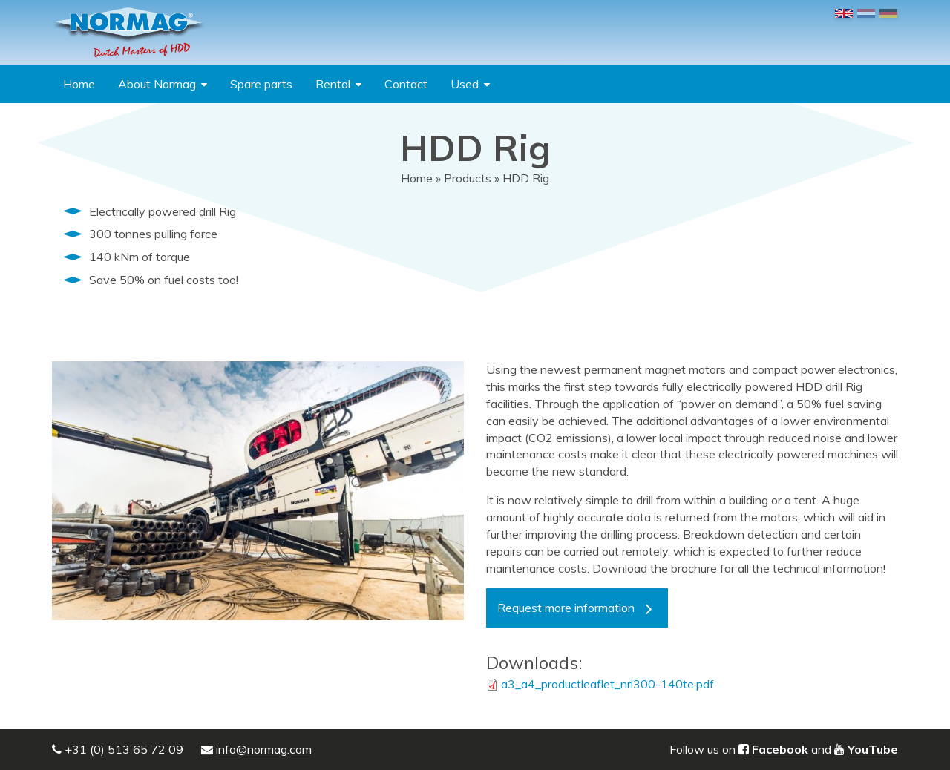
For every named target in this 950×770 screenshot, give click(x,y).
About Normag (157, 83)
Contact (406, 83)
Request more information (566, 607)
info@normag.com (264, 749)
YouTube (873, 749)
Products (467, 178)
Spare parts (261, 83)
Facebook (780, 749)
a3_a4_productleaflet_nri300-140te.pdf (607, 684)
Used (465, 83)
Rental (332, 83)
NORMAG (128, 32)
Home (79, 83)
